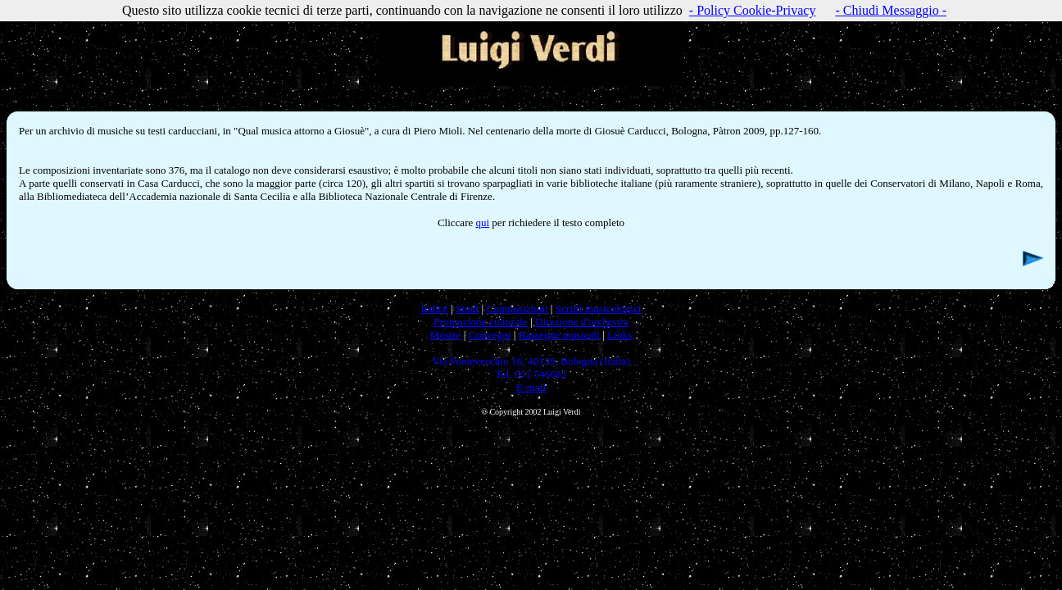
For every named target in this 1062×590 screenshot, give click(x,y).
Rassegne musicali (559, 335)
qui (482, 222)
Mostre (445, 335)
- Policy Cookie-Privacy (752, 10)
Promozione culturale (480, 321)
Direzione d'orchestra (582, 321)
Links (619, 335)
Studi (467, 308)
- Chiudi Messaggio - (890, 10)
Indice (433, 308)
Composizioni (517, 308)
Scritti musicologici (599, 308)
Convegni (490, 335)
